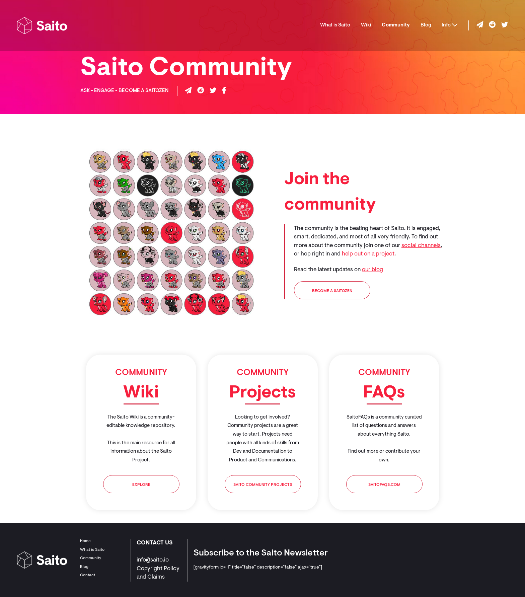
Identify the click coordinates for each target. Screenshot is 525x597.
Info (449, 25)
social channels (421, 245)
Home (85, 541)
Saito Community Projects (262, 485)
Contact (87, 575)
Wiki (366, 25)
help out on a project (368, 254)
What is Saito (335, 25)
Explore (141, 485)
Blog (426, 25)
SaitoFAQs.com (384, 485)
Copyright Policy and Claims (158, 573)
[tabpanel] (141, 432)
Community (396, 25)
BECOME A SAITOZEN (332, 291)
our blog (372, 270)
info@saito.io (153, 560)
